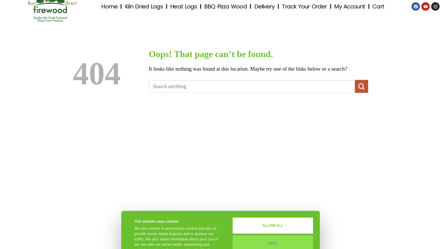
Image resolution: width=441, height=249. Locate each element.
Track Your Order (304, 6)
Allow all (272, 191)
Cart (378, 6)
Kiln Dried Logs (144, 6)
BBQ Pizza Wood (225, 6)
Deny (273, 208)
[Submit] (361, 86)
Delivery (264, 6)
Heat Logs (183, 6)
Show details (145, 239)
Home (109, 6)
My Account (349, 6)
